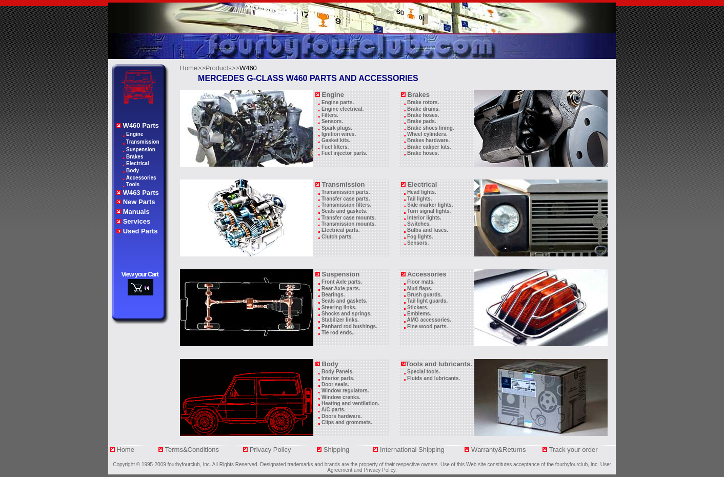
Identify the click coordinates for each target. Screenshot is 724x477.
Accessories (141, 178)
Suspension (140, 149)
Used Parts (140, 231)
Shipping (340, 449)
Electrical (137, 163)
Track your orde (572, 449)
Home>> (193, 68)
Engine (134, 134)
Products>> (222, 68)
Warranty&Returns (499, 449)
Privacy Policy (271, 449)
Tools (132, 184)
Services (137, 221)
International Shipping (413, 449)
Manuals (136, 211)
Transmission (142, 142)
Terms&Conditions (192, 449)
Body (132, 170)
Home (125, 449)
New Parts (139, 202)
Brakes (134, 157)
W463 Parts (141, 192)
